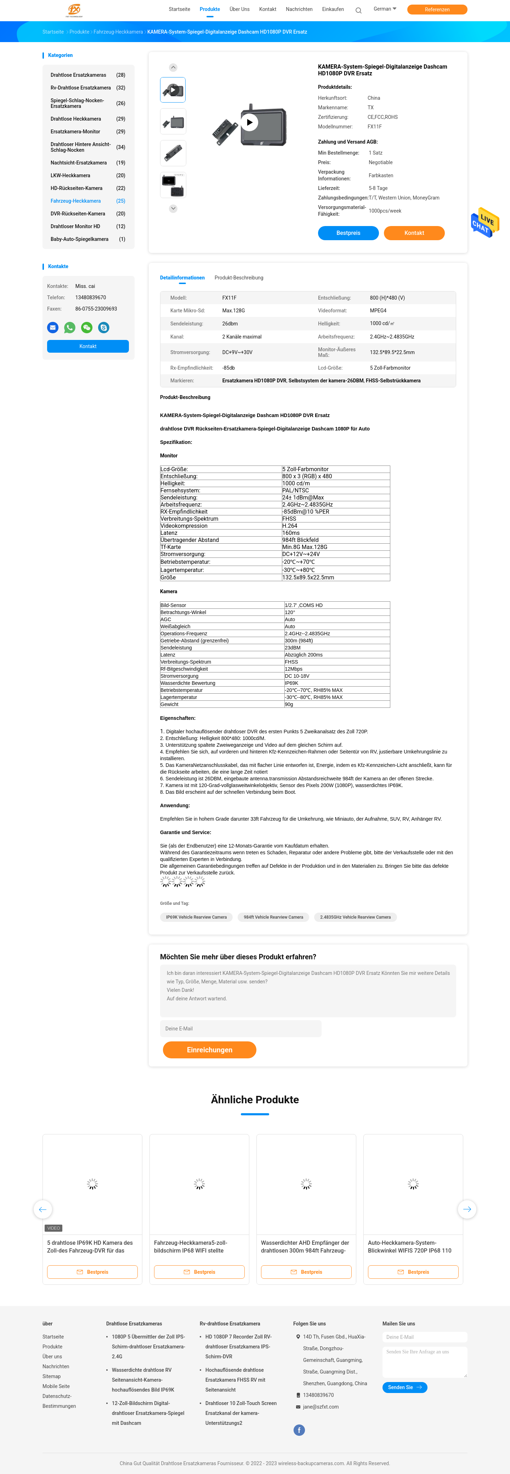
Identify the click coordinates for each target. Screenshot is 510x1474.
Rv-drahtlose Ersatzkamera (88, 87)
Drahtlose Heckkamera (88, 118)
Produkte (52, 1346)
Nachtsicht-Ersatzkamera (88, 162)
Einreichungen (209, 1050)
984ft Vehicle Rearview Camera (273, 917)
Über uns (52, 1356)
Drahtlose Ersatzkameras (88, 75)
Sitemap (51, 1376)
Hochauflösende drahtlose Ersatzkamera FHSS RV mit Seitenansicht (235, 1380)
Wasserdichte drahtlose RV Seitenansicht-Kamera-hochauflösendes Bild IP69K (143, 1380)
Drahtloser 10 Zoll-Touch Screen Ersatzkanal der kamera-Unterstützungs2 (241, 1413)
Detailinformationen (182, 278)
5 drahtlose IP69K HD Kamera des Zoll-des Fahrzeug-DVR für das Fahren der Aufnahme (90, 1250)
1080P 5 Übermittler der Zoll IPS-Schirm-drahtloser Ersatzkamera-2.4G (148, 1346)
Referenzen (437, 9)
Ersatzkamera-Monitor (88, 131)
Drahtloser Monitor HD (88, 226)
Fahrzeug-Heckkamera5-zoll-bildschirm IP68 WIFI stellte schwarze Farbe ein (190, 1250)
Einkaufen (333, 9)
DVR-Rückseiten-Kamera (88, 213)
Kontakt (87, 346)
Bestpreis (348, 233)
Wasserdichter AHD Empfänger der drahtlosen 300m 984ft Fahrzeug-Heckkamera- (305, 1250)
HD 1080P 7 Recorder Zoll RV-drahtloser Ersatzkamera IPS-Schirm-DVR (238, 1346)
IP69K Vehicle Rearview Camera (196, 917)
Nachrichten (55, 1366)
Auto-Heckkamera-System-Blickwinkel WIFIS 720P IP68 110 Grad (410, 1250)
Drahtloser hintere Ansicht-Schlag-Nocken (88, 147)
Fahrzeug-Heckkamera (88, 200)
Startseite (53, 1337)
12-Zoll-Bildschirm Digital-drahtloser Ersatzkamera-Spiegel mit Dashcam (148, 1413)
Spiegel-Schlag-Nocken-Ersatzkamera (88, 103)
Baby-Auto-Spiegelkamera (88, 239)
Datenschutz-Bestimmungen (59, 1401)
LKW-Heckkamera (88, 175)
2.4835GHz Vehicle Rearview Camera (355, 917)
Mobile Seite (56, 1386)
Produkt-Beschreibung (239, 278)
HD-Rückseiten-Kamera (88, 188)
